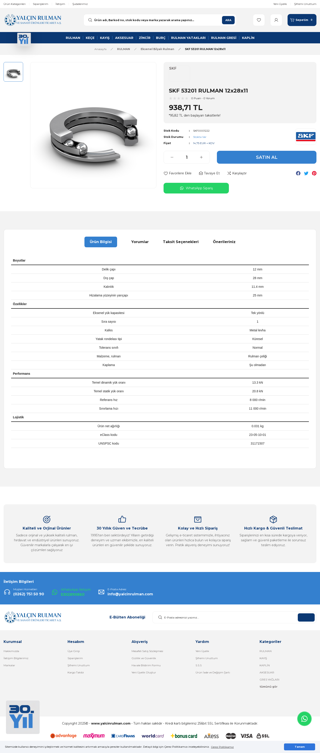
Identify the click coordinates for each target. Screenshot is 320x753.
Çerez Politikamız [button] (222, 747)
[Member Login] (276, 20)
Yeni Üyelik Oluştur (144, 672)
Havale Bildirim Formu (146, 665)
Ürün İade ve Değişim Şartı (213, 672)
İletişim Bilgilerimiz (16, 658)
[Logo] (33, 19)
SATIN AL (267, 157)
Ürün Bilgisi (101, 242)
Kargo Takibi (76, 672)
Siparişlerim (75, 658)
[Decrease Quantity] (169, 157)
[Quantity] (187, 157)
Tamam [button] (300, 746)
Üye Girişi (74, 651)
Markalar (9, 665)
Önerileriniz (224, 242)
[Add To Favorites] (178, 173)
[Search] (160, 20)
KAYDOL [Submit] (306, 617)
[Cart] (302, 20)
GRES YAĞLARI (269, 679)
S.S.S (199, 665)
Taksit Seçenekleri (181, 242)
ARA (228, 20)
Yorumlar (140, 242)
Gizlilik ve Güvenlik (144, 658)
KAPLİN (265, 665)
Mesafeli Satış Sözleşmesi (147, 651)
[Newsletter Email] (234, 617)
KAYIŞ (263, 658)
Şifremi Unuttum (79, 665)
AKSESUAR (267, 672)
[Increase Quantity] (205, 157)
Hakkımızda (11, 651)
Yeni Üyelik (202, 651)
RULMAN (266, 651)
